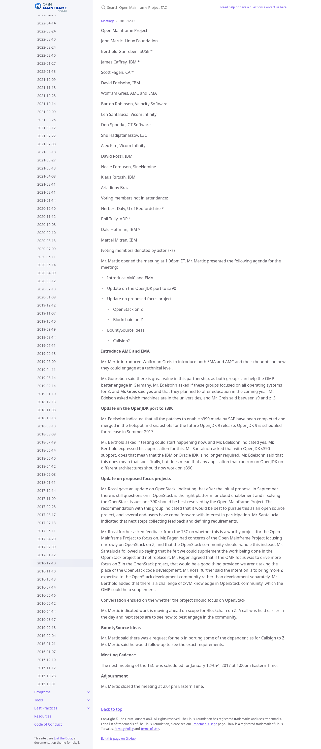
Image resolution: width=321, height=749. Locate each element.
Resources (42, 716)
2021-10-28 (46, 95)
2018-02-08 (46, 474)
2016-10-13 (46, 579)
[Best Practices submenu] (89, 708)
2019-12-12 (46, 305)
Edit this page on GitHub (118, 738)
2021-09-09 (46, 111)
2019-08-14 (46, 337)
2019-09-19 (46, 329)
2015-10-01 (46, 684)
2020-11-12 (46, 216)
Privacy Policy (124, 729)
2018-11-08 (46, 409)
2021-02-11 (46, 192)
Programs (42, 692)
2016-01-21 (46, 643)
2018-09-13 (46, 426)
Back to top (111, 709)
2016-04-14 (46, 611)
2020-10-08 (46, 224)
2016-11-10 (46, 571)
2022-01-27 (46, 63)
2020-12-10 (46, 208)
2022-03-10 (46, 39)
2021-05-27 (46, 160)
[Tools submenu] (89, 700)
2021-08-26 (46, 119)
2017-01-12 (46, 555)
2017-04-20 (46, 538)
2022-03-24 (46, 31)
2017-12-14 (46, 490)
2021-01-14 (46, 200)
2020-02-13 (46, 289)
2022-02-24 (46, 47)
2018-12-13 (46, 401)
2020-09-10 (46, 232)
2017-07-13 (46, 522)
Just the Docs (63, 738)
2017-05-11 (46, 530)
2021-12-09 (46, 79)
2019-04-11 (46, 369)
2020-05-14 (46, 264)
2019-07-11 (46, 345)
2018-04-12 (46, 466)
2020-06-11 (46, 256)
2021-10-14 (46, 103)
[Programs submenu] (89, 692)
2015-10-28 (46, 675)
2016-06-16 (46, 595)
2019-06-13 (46, 353)
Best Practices (45, 708)
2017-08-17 (46, 514)
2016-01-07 (46, 651)
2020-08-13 (46, 240)
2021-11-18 (46, 87)
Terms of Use (150, 729)
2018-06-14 (46, 450)
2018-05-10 (46, 458)
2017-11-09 (46, 498)
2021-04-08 (46, 176)
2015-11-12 (46, 667)
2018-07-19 (46, 442)
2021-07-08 (46, 144)
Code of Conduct (48, 724)
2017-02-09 (46, 546)
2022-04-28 (46, 15)
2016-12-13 (46, 563)
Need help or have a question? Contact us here (253, 7)
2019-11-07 (46, 313)
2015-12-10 (46, 659)
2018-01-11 (46, 482)
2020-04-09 (46, 272)
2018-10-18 (46, 418)
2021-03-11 (46, 184)
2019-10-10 (46, 321)
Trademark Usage (204, 724)
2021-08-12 (46, 127)
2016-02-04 (46, 635)
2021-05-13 (46, 168)
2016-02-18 (46, 627)
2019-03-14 (46, 377)
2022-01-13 (46, 71)
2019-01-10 (46, 393)
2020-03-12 (46, 281)
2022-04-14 (46, 23)
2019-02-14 (46, 385)
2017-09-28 (46, 506)
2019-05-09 (46, 361)
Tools (38, 700)
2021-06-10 (46, 152)
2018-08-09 (46, 434)
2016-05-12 (46, 603)
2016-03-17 (46, 619)
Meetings (107, 21)
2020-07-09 (46, 248)
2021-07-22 (46, 135)
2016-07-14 (46, 587)
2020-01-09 (46, 297)
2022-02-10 (46, 55)
